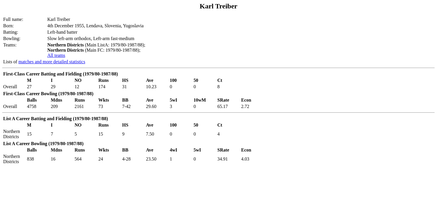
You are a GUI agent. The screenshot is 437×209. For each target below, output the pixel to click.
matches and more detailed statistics (51, 61)
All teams (56, 55)
